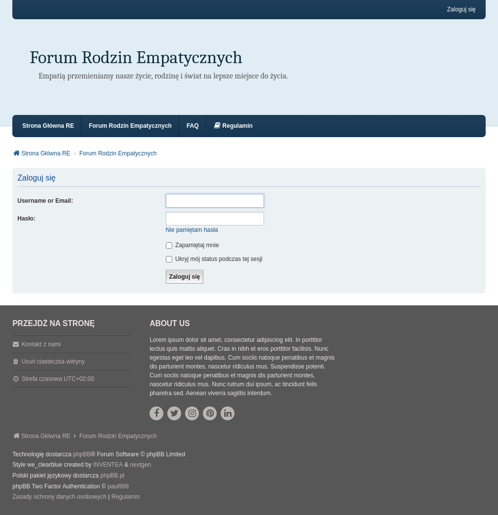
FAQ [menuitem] (193, 125)
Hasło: (26, 218)
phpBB (82, 454)
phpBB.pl (112, 475)
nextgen (140, 464)
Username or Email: (45, 200)
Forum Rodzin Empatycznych (136, 57)
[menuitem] (233, 126)
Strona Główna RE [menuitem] (48, 125)
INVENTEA (108, 464)
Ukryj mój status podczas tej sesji (214, 259)
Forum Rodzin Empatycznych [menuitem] (130, 125)
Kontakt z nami (41, 344)
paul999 (118, 486)
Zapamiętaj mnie (192, 245)
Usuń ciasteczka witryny (53, 361)
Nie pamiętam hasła (192, 229)
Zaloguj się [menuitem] (461, 9)
